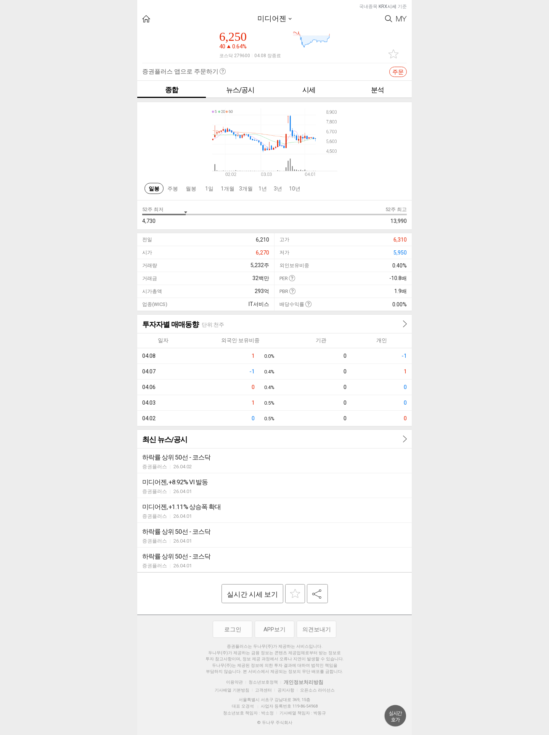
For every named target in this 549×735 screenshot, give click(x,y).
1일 (209, 189)
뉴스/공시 (240, 90)
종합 (171, 90)
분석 (377, 90)
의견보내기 (316, 629)
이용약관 (234, 682)
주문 (398, 72)
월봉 (191, 189)
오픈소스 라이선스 (317, 690)
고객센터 (263, 690)
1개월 (227, 189)
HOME (146, 18)
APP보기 (274, 629)
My (401, 19)
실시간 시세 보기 (252, 594)
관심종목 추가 (393, 54)
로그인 (232, 629)
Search (388, 18)
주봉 (172, 189)
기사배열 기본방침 (232, 690)
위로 (395, 716)
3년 (278, 189)
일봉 (154, 189)
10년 (294, 189)
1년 (262, 189)
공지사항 (286, 690)
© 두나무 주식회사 (274, 722)
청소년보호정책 (263, 682)
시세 (308, 90)
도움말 (292, 278)
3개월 (246, 189)
